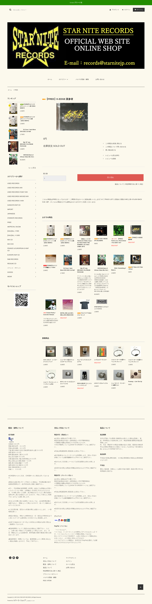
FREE (16, 90)
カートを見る (70, 564)
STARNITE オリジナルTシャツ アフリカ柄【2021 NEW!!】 (27, 118)
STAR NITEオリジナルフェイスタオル (101, 307)
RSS (44, 580)
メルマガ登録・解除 (82, 79)
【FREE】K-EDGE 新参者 (135, 238)
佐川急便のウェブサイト (73, 457)
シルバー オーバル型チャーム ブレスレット (118, 360)
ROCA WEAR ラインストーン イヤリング (84, 384)
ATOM (49, 580)
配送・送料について (49, 564)
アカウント (115, 9)
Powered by (21, 600)
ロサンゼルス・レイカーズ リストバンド (50, 360)
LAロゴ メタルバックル (101, 383)
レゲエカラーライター (100, 360)
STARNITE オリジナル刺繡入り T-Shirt (50, 266)
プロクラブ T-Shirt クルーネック (84, 314)
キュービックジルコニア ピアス (84, 360)
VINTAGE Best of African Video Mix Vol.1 (27, 156)
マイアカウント (71, 558)
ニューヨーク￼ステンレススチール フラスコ (67, 360)
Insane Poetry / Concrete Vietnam (49, 313)
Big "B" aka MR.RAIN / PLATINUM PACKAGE (26, 144)
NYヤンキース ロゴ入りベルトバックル (67, 382)
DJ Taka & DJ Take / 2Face (135, 268)
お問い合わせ (100, 79)
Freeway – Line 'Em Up (135, 381)
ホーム (50, 79)
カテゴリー (64, 79)
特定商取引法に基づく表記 (134, 184)
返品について (119, 184)
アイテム (138, 9)
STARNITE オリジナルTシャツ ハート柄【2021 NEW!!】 (27, 106)
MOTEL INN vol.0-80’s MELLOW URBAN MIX (66, 314)
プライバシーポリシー (50, 574)
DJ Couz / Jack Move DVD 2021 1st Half (28, 130)
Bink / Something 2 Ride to (118, 269)
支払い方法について (49, 561)
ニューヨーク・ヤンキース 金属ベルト (118, 384)
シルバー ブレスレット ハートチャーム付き (50, 383)
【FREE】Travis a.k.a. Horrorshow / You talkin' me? (118, 240)
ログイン (127, 9)
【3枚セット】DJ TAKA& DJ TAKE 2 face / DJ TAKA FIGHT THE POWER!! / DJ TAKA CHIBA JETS (84, 242)
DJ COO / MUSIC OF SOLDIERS (101, 239)
